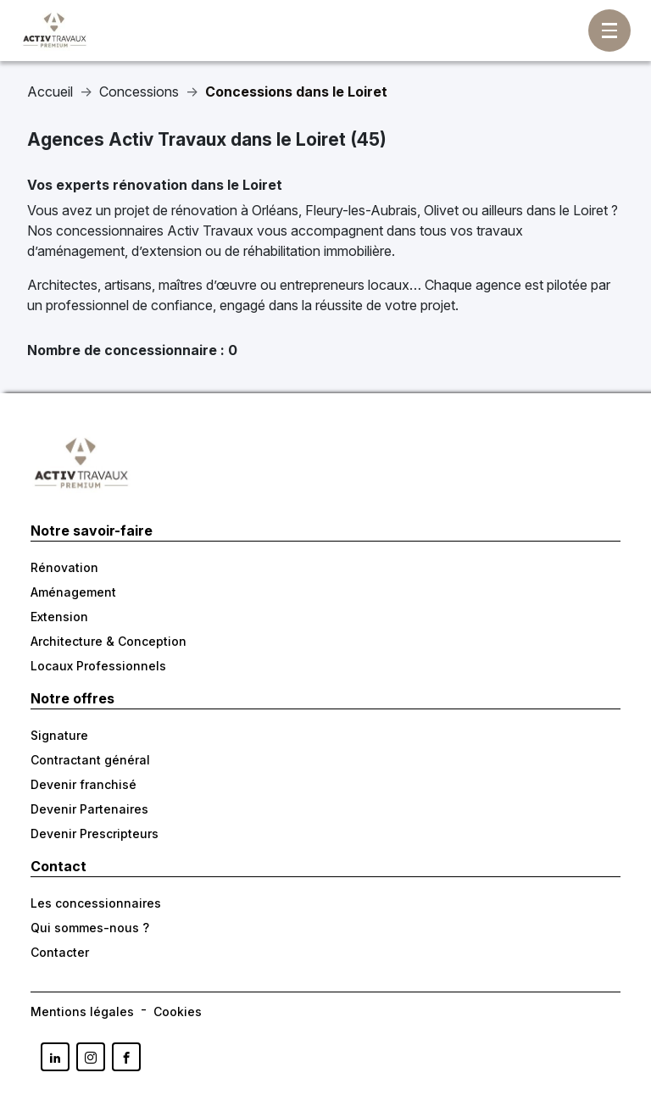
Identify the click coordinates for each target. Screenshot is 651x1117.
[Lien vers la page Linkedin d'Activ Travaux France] (55, 1056)
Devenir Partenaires (89, 809)
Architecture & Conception (108, 641)
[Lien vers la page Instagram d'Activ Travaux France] (90, 1056)
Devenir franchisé (83, 784)
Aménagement (73, 592)
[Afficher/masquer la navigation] (609, 30)
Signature (59, 735)
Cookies (177, 1011)
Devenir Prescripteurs (95, 833)
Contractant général (90, 760)
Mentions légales (82, 1011)
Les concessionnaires (96, 903)
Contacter (60, 952)
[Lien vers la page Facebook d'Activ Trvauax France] (126, 1056)
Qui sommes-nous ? (90, 927)
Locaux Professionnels (98, 666)
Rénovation (64, 567)
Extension (59, 616)
